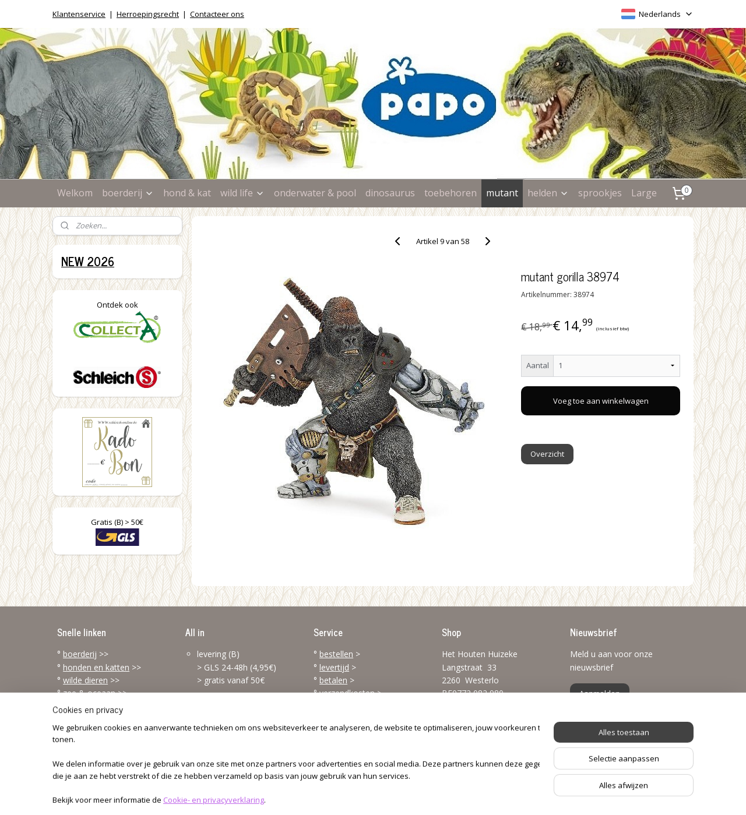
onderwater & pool (315, 192)
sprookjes (600, 192)
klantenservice (368, 719)
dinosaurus (390, 192)
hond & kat (187, 192)
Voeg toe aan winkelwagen (601, 401)
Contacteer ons (217, 14)
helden (548, 192)
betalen (333, 680)
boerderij (128, 192)
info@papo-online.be (481, 748)
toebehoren (450, 192)
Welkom (75, 192)
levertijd (334, 667)
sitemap (326, 793)
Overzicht (548, 454)
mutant (502, 192)
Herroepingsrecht (148, 14)
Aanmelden (599, 693)
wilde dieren (85, 680)
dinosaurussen (90, 706)
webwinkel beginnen (395, 793)
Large (644, 192)
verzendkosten (347, 692)
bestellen (336, 653)
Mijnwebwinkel (496, 793)
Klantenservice (78, 14)
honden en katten (96, 667)
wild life (242, 192)
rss (350, 793)
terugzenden (343, 706)
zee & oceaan (89, 692)
